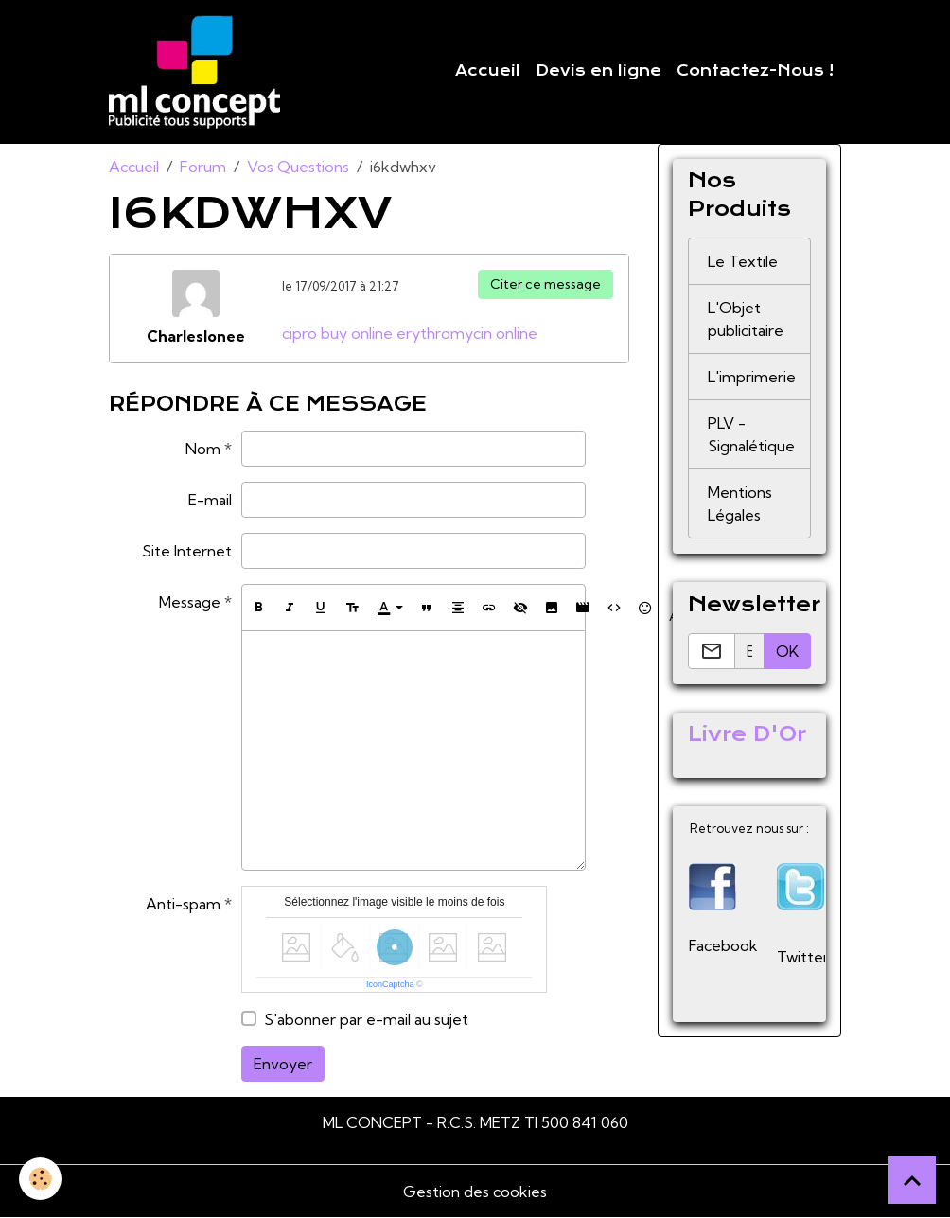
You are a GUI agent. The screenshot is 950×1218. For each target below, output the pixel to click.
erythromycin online (466, 333)
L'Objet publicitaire (745, 319)
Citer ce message (545, 283)
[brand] (198, 72)
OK (787, 651)
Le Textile (743, 261)
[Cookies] (40, 1178)
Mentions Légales (740, 503)
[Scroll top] (912, 1180)
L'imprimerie (752, 376)
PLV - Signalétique (751, 434)
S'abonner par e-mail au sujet (366, 1019)
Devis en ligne (598, 70)
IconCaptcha (390, 984)
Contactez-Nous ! (755, 70)
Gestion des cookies (475, 1191)
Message (189, 601)
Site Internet (187, 550)
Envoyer (283, 1063)
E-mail (210, 499)
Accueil (487, 70)
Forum (203, 166)
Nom (202, 448)
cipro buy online (337, 333)
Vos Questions (298, 166)
